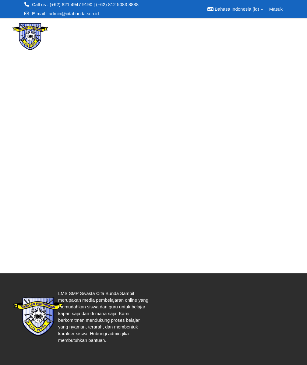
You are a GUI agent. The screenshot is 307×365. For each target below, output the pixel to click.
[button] (235, 9)
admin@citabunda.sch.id (74, 13)
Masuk (276, 9)
